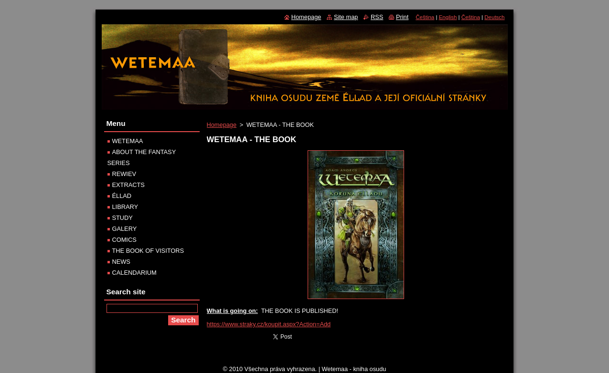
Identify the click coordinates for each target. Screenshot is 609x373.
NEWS (121, 261)
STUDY (122, 217)
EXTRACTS (128, 184)
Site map (346, 17)
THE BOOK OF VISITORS (148, 250)
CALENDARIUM (134, 272)
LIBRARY (125, 206)
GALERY (124, 228)
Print (402, 17)
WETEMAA (127, 141)
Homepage (222, 124)
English (448, 17)
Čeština (425, 17)
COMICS (124, 239)
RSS (377, 17)
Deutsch (494, 17)
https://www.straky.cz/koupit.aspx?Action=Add (269, 324)
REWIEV (124, 173)
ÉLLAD (122, 195)
